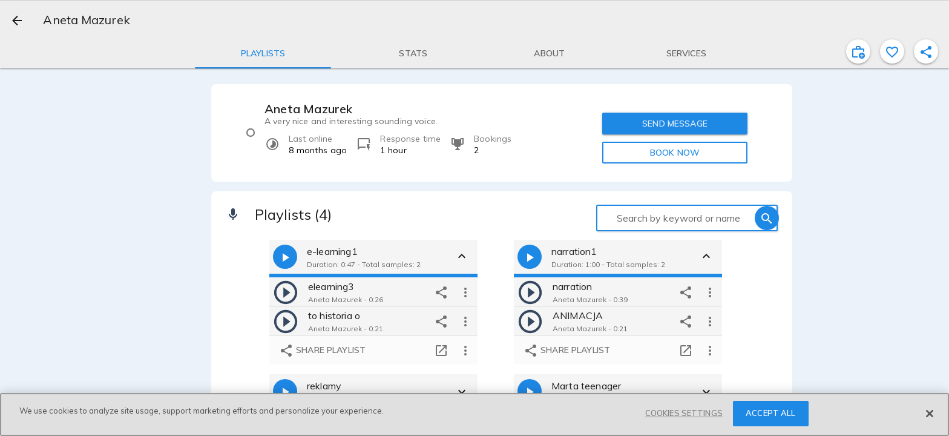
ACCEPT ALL (770, 413)
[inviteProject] (858, 51)
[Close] (929, 413)
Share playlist (322, 350)
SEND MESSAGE (675, 123)
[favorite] (892, 51)
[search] (767, 218)
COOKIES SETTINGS (684, 413)
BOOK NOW (675, 152)
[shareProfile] (926, 51)
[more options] (465, 292)
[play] (286, 292)
